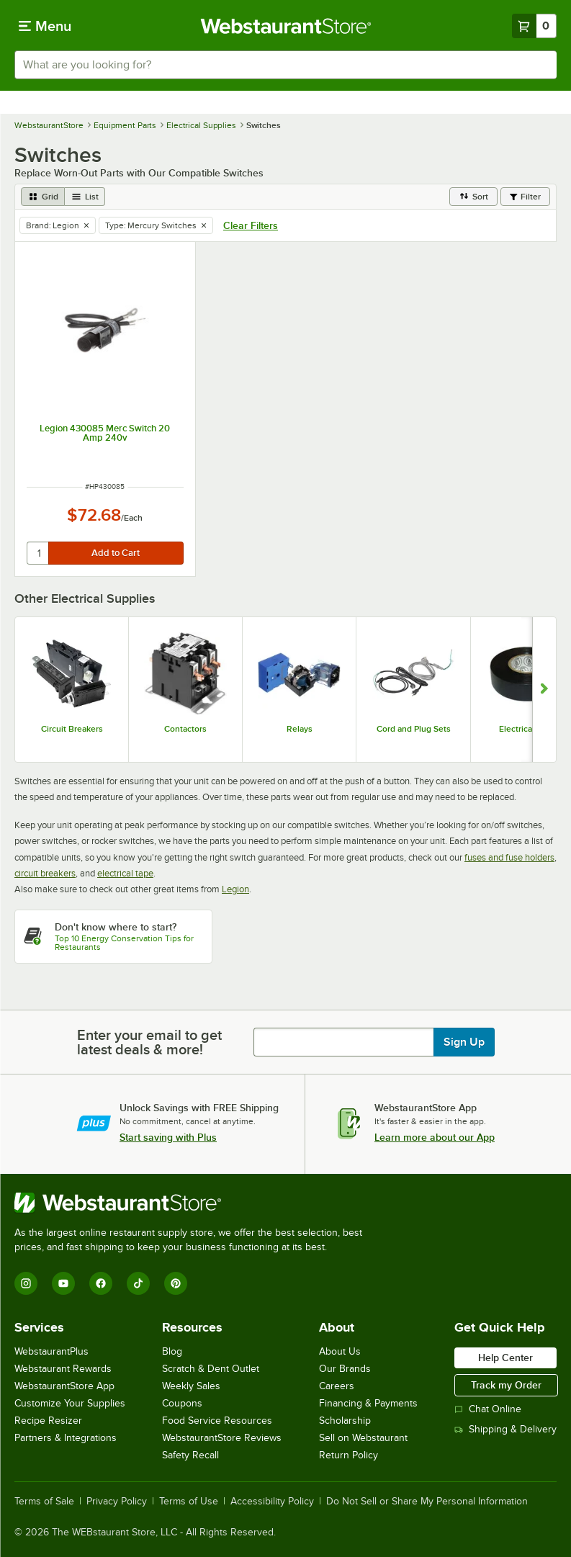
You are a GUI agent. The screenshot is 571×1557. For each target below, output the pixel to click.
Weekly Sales (191, 1386)
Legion (235, 889)
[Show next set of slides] (544, 689)
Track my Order (506, 1385)
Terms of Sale (44, 1502)
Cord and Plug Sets (414, 728)
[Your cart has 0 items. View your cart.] (534, 26)
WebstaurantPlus (51, 1351)
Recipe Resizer (48, 1420)
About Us (340, 1351)
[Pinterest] (175, 1283)
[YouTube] (63, 1283)
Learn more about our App (434, 1137)
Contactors (185, 728)
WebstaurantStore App (64, 1386)
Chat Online (487, 1409)
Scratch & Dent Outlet (210, 1368)
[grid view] (43, 196)
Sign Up (464, 1042)
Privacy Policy (116, 1502)
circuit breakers (45, 873)
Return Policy (348, 1455)
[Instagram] (25, 1283)
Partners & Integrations (65, 1437)
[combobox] (285, 64)
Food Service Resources (217, 1420)
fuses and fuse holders (509, 857)
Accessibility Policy (272, 1502)
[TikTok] (138, 1283)
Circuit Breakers (72, 728)
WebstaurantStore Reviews (222, 1437)
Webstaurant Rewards (63, 1368)
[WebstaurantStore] (194, 1202)
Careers (336, 1386)
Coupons (182, 1403)
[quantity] (38, 553)
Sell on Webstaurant (363, 1437)
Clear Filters (250, 225)
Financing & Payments (368, 1403)
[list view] (85, 196)
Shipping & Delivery (505, 1429)
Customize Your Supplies (69, 1403)
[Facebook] (100, 1283)
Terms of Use (188, 1502)
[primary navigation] (45, 26)
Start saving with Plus (168, 1137)
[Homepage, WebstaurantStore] (285, 26)
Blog (172, 1351)
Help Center (505, 1357)
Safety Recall (190, 1455)
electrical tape (125, 873)
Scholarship (345, 1420)
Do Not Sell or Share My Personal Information (427, 1502)
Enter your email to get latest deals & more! (149, 1042)
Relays (300, 728)
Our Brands (345, 1368)
